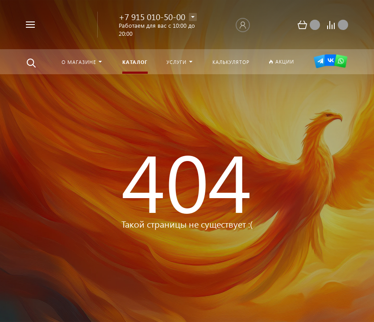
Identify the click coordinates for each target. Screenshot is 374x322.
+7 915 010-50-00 (152, 16)
